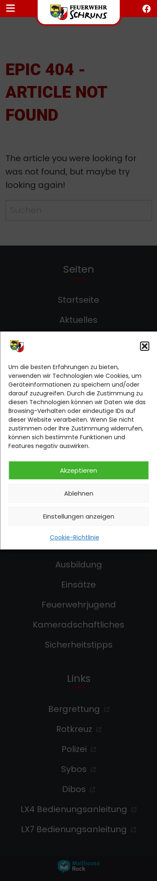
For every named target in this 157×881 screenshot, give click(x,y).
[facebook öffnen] (146, 9)
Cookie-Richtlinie (74, 537)
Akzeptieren (78, 470)
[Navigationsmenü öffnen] (10, 8)
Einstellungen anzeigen (78, 516)
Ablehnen (78, 493)
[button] (144, 346)
